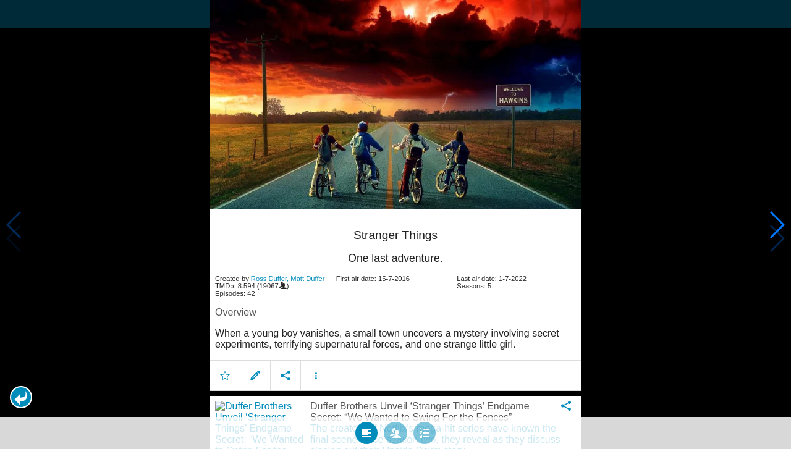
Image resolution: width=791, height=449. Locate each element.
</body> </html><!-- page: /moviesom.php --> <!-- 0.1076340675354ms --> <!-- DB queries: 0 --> (395, 224)
